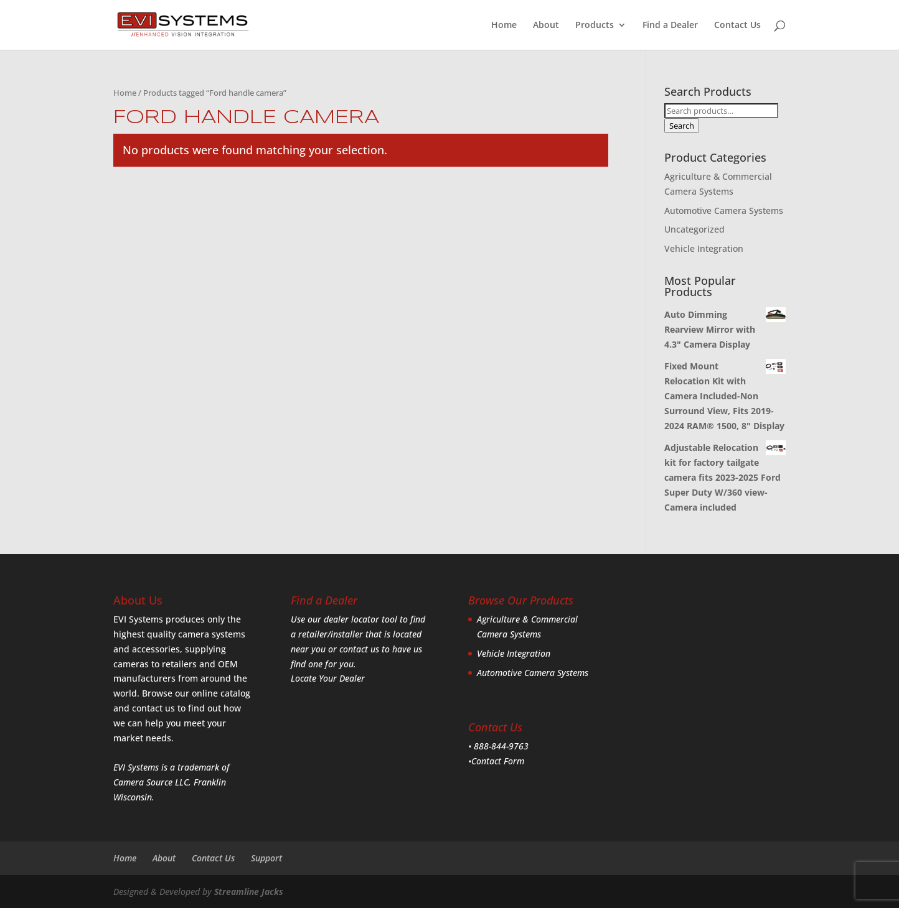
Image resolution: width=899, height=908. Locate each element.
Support (266, 858)
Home (504, 25)
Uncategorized (694, 229)
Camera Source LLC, (152, 782)
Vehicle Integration (703, 248)
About (546, 25)
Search (681, 125)
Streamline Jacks (248, 891)
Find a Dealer (670, 25)
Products (594, 25)
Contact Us (737, 25)
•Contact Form (496, 761)
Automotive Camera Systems (723, 210)
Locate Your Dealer (328, 678)
